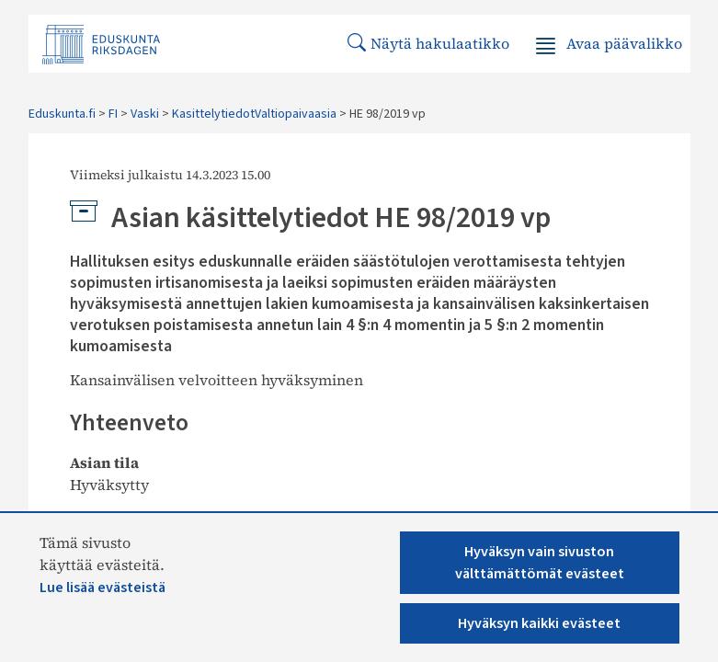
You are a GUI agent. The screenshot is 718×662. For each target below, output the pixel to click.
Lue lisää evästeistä (102, 587)
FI (113, 114)
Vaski (145, 114)
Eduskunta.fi (62, 114)
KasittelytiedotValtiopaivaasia (254, 114)
